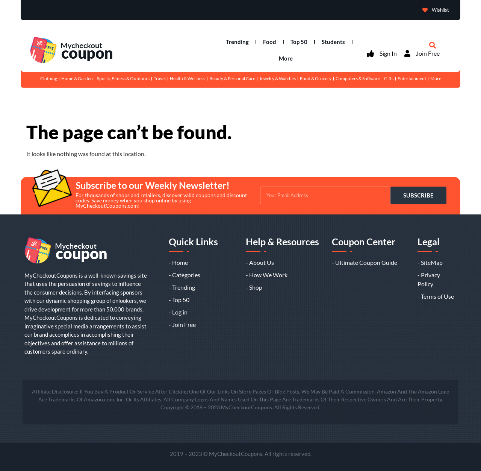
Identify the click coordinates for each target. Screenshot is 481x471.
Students (333, 41)
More (286, 58)
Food (269, 41)
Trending (237, 41)
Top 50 (298, 41)
